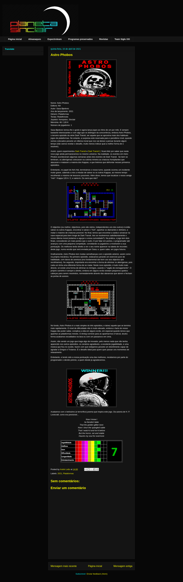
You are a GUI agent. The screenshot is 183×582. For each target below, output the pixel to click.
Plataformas (68, 473)
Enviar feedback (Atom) (97, 574)
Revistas (103, 39)
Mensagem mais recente (64, 566)
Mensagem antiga (122, 566)
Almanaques (34, 39)
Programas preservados (80, 39)
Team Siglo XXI (122, 39)
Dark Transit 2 (94, 151)
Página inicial (15, 39)
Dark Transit (80, 151)
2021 (60, 473)
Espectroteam (55, 39)
